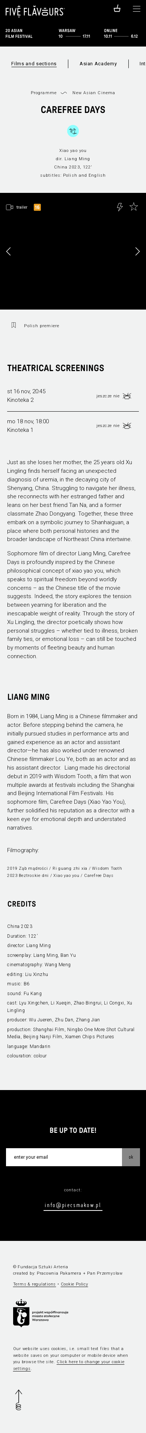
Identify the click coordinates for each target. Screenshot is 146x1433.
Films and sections (34, 63)
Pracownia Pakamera (59, 1273)
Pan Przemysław (105, 1273)
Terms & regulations (34, 1284)
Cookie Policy (74, 1284)
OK (131, 1157)
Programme (44, 92)
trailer (22, 207)
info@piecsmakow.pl (73, 1205)
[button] (137, 251)
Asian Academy (98, 63)
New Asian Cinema (93, 92)
